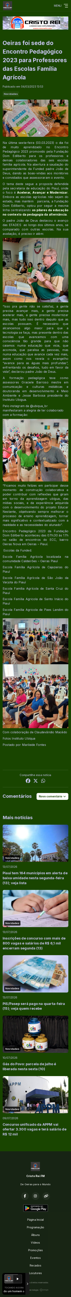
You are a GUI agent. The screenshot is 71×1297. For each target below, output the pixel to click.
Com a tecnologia (35, 1290)
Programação (35, 1227)
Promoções (35, 1250)
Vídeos (35, 1242)
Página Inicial (35, 1219)
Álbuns (35, 1235)
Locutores (35, 1273)
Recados (35, 1265)
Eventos (35, 1257)
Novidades (11, 93)
